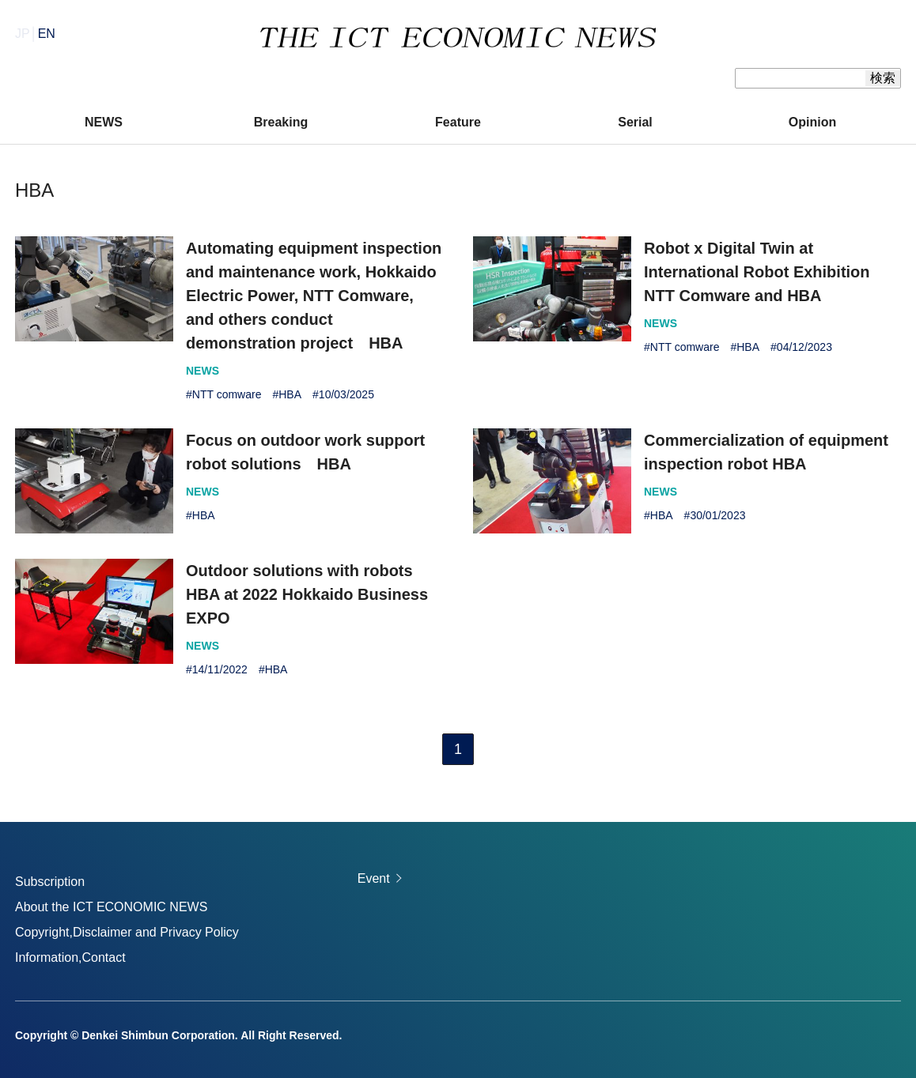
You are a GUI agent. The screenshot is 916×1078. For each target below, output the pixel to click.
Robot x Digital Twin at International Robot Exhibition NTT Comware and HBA (767, 271)
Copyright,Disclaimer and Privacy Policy (127, 932)
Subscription (50, 881)
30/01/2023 (717, 515)
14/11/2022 (220, 669)
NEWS (104, 122)
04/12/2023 (804, 347)
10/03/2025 (346, 394)
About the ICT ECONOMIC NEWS (111, 907)
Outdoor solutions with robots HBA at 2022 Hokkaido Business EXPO (307, 594)
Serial (635, 122)
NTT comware (227, 394)
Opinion (812, 122)
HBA (289, 394)
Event (374, 878)
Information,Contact (70, 957)
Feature (458, 122)
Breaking (281, 122)
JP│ (35, 33)
